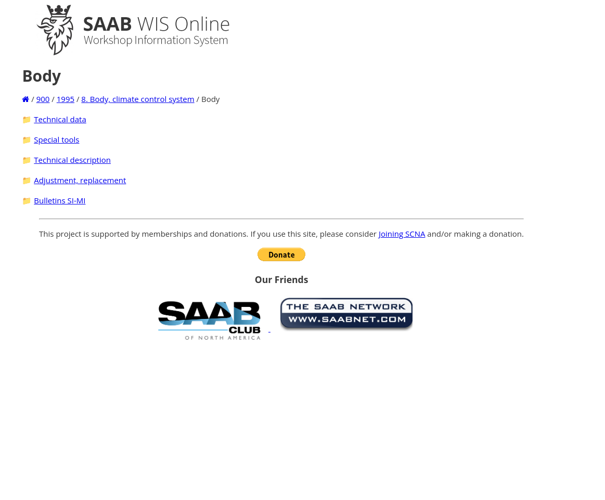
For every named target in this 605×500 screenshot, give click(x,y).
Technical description (72, 160)
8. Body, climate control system (137, 99)
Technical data (60, 119)
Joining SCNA (402, 233)
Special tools (56, 139)
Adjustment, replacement (80, 180)
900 (43, 99)
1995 (65, 99)
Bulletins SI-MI (59, 200)
